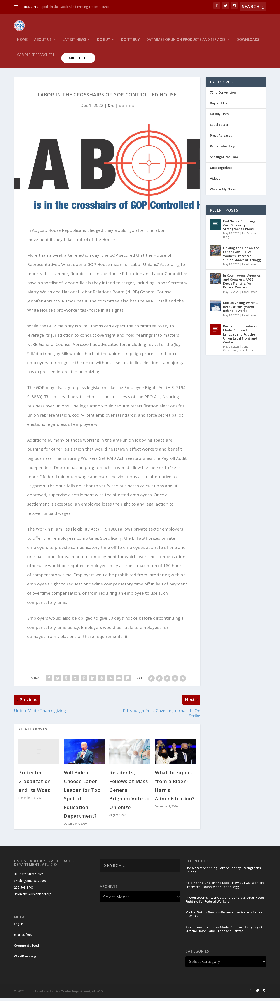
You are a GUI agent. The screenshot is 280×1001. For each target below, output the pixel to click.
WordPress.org (25, 959)
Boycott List (219, 106)
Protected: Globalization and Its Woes (34, 784)
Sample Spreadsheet (36, 58)
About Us (43, 43)
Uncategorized (221, 171)
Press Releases (221, 138)
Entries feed (23, 938)
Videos (215, 181)
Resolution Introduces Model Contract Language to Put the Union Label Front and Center (240, 337)
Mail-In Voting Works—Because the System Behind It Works (241, 310)
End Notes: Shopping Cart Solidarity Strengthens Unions (239, 228)
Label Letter (78, 61)
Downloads (248, 43)
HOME (22, 43)
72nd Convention (223, 95)
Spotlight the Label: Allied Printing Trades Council (75, 7)
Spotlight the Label (225, 160)
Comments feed (26, 948)
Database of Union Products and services (186, 43)
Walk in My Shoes (223, 192)
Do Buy (103, 43)
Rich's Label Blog (222, 149)
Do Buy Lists (219, 117)
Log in (18, 927)
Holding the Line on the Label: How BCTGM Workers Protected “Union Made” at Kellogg (242, 257)
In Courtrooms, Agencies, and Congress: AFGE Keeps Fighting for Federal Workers (242, 284)
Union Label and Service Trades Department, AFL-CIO (64, 994)
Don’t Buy (130, 43)
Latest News (74, 43)
